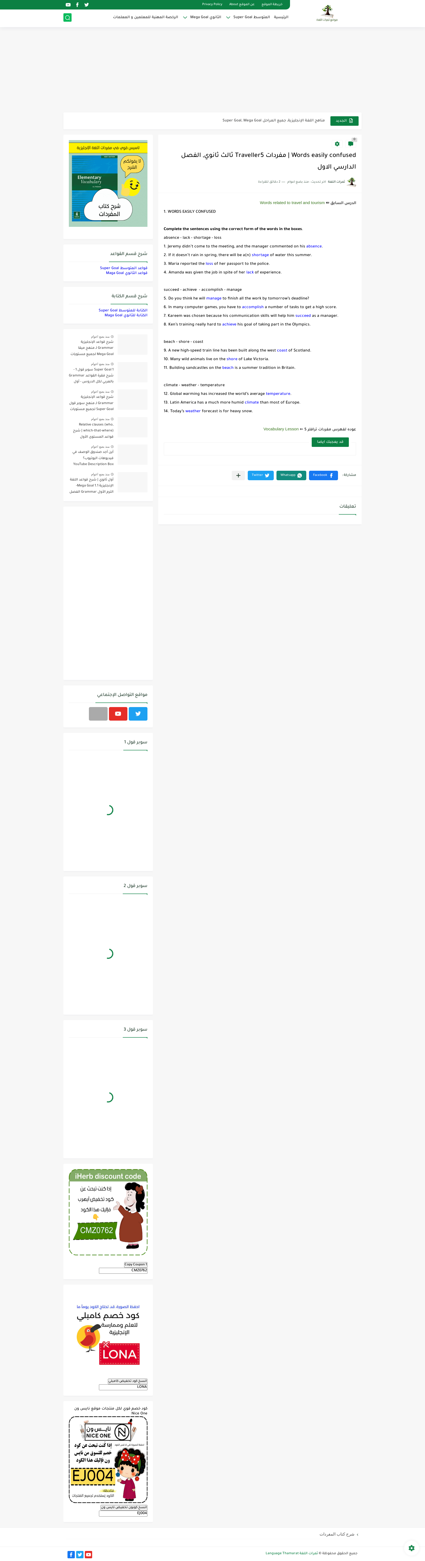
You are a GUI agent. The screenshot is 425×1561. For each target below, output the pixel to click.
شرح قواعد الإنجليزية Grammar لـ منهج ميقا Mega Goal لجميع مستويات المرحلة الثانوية (92, 349)
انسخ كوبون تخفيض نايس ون (124, 1508)
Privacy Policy (212, 5)
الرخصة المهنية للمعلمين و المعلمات (145, 18)
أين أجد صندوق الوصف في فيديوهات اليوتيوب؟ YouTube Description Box (93, 458)
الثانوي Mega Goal (205, 18)
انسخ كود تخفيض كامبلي (127, 1381)
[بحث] (67, 18)
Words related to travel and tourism (292, 202)
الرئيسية (281, 18)
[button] (323, 475)
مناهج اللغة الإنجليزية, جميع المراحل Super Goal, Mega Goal (274, 121)
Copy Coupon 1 (136, 1265)
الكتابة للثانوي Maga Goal (126, 316)
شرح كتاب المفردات (337, 1534)
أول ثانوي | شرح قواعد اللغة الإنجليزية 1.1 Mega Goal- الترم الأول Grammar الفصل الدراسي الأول (91, 487)
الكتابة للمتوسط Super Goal (123, 311)
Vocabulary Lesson (281, 429)
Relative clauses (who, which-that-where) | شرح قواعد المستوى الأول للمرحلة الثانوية (93, 432)
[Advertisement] (212, 70)
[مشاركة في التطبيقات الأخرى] (238, 475)
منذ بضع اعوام (100, 336)
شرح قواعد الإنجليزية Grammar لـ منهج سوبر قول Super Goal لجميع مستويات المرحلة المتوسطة (91, 404)
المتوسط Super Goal (251, 18)
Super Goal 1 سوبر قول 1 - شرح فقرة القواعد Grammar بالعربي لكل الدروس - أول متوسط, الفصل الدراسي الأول (91, 377)
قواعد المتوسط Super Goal (123, 268)
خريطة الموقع (272, 5)
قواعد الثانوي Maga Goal (126, 273)
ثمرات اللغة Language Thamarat (292, 1554)
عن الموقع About (242, 5)
